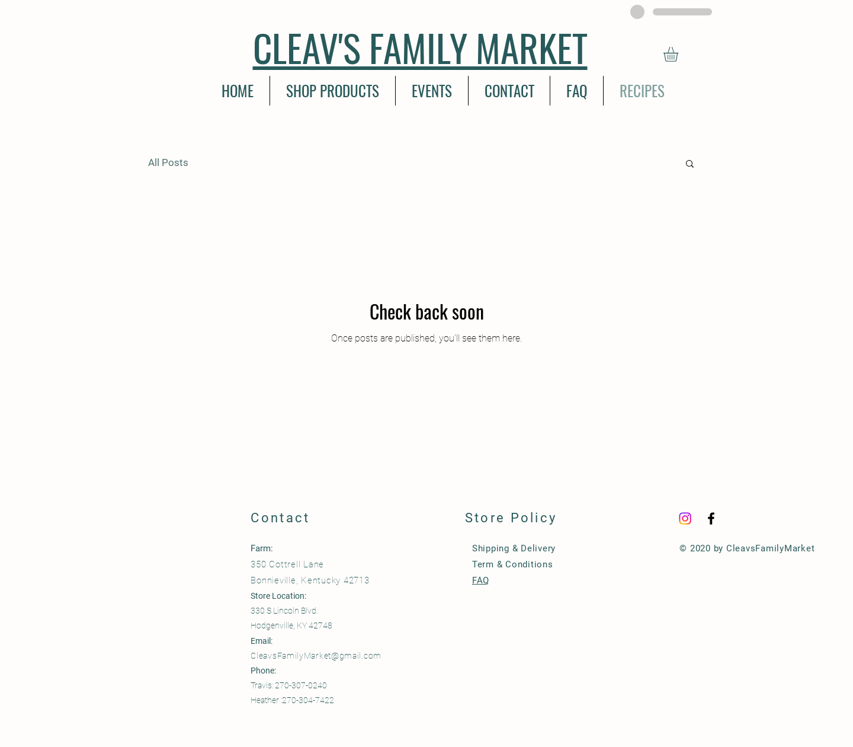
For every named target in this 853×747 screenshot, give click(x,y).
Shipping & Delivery (514, 548)
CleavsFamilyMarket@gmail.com (316, 655)
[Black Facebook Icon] (711, 518)
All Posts (168, 162)
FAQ (480, 580)
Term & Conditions (512, 564)
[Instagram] (685, 518)
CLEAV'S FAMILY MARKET (420, 47)
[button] (679, 54)
